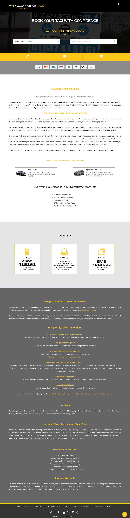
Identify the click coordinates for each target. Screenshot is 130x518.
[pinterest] (73, 513)
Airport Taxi (21, 506)
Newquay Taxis (49, 506)
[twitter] (51, 513)
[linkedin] (59, 513)
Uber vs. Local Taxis (61, 200)
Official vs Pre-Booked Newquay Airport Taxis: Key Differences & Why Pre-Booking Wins (79, 394)
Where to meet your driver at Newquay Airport (65, 357)
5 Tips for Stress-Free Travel (64, 203)
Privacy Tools (85, 506)
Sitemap (108, 506)
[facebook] (55, 513)
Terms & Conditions (63, 506)
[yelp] (77, 513)
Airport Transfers (34, 506)
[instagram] (68, 513)
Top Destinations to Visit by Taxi (66, 206)
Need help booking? (89, 310)
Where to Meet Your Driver (64, 197)
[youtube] (64, 513)
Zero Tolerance (98, 506)
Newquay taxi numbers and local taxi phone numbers (72, 150)
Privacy (75, 506)
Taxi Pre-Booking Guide (62, 194)
